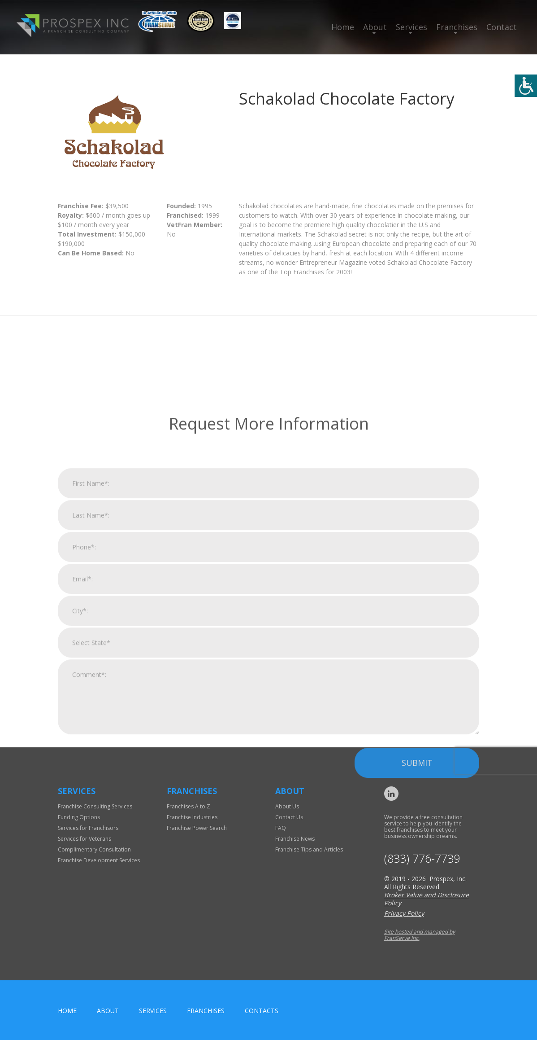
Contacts (261, 1010)
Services (411, 27)
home (67, 1010)
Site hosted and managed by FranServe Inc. (419, 935)
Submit (417, 874)
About (375, 27)
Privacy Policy (404, 913)
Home (342, 27)
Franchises (456, 27)
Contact (501, 27)
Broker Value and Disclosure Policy (426, 899)
